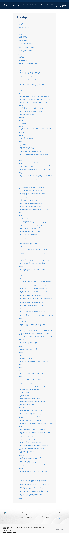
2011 (19, 475)
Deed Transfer (21, 57)
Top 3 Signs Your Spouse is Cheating (28, 366)
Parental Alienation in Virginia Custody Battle (30, 279)
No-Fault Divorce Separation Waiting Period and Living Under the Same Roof (36, 336)
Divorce (20, 34)
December (22, 82)
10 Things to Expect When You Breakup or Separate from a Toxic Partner (35, 119)
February (22, 78)
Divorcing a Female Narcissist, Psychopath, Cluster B (31, 296)
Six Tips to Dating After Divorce (27, 404)
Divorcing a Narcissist (23, 40)
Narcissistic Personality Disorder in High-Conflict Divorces (32, 187)
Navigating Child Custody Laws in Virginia (29, 79)
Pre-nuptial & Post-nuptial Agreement (26, 47)
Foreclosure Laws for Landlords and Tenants (30, 425)
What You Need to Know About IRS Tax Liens (30, 413)
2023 (20, 103)
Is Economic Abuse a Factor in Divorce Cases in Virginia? (32, 238)
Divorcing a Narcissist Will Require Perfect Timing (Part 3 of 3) (33, 305)
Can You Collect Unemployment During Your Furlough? (32, 474)
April (21, 75)
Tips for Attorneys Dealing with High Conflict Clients (31, 244)
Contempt (21, 31)
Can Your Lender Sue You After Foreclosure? (30, 436)
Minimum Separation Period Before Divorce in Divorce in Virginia (34, 324)
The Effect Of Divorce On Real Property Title (30, 348)
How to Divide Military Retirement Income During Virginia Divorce (34, 262)
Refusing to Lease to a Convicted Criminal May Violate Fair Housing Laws (36, 260)
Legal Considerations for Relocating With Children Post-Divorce (34, 88)
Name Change (22, 44)
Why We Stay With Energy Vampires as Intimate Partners (32, 139)
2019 (20, 182)
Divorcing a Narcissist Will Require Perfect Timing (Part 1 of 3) (33, 302)
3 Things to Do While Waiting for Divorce (29, 235)
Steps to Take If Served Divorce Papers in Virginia (31, 91)
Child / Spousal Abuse (23, 28)
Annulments (21, 26)
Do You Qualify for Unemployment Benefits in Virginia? (32, 490)
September (22, 87)
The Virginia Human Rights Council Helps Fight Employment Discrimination (36, 481)
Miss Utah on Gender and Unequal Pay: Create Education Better (34, 386)
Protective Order (22, 48)
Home (19, 20)
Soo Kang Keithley (22, 23)
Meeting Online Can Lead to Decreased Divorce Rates (32, 388)
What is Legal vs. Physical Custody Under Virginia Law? (32, 373)
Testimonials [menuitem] (43, 5)
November (22, 132)
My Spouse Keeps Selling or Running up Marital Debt (32, 190)
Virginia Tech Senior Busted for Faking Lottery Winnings (32, 448)
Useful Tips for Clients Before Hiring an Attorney (31, 398)
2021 (20, 125)
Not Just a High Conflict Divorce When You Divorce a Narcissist (33, 301)
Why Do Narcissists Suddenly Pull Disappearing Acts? (32, 203)
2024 (20, 93)
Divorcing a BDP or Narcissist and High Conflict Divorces (32, 325)
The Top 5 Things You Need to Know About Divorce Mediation (33, 428)
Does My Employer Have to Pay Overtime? (29, 492)
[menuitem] (4, 532)
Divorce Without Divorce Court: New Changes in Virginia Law (33, 401)
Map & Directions (45, 519)
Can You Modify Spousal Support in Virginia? (30, 76)
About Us (19, 21)
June (21, 109)
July (21, 97)
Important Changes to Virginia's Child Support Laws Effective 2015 (34, 340)
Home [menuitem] (23, 5)
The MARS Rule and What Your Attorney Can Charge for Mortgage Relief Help (37, 423)
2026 (20, 69)
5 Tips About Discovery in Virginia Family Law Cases (31, 197)
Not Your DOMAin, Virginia (26, 358)
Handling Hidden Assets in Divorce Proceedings (30, 73)
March (21, 145)
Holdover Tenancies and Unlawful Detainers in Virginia (32, 414)
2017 (20, 272)
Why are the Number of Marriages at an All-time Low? (32, 383)
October (21, 105)
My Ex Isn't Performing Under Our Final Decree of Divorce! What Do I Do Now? (37, 315)
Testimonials (20, 66)
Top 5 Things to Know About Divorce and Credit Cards (32, 483)
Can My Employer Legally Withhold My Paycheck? (31, 487)
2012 (20, 405)
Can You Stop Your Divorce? (26, 472)
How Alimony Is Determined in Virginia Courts (30, 85)
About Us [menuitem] (26, 5)
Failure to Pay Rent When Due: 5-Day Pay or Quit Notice (32, 416)
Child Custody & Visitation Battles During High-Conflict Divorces (34, 232)
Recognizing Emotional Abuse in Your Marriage (30, 231)
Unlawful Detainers (23, 64)
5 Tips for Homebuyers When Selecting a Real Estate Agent (33, 111)
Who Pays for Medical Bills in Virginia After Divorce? (31, 494)
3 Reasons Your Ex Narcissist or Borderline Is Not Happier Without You (35, 131)
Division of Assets (22, 33)
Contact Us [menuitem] (51, 5)
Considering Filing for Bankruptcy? (28, 451)
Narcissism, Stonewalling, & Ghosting (28, 202)
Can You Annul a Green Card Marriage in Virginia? (31, 148)
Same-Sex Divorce (23, 37)
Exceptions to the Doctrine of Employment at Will (31, 458)
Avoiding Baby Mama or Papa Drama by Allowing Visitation (33, 410)
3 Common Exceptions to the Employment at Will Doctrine (33, 469)
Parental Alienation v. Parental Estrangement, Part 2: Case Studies (34, 154)
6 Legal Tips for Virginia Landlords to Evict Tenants (31, 206)
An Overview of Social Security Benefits (29, 462)
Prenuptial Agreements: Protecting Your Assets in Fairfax (32, 84)
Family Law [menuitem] (31, 5)
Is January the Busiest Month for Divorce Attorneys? (31, 408)
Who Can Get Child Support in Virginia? (29, 342)
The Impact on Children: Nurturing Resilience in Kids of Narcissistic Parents (36, 99)
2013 (20, 370)
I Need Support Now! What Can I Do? (28, 309)
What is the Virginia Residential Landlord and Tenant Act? (32, 495)
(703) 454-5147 (61, 6)
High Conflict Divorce (23, 41)
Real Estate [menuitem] (36, 5)
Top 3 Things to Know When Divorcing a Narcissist (31, 312)
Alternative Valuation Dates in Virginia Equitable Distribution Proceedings (36, 162)
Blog (18, 67)
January (21, 120)
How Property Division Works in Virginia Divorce (30, 72)
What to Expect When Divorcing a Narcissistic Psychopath (33, 294)
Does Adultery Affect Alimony (27, 314)
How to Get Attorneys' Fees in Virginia (28, 497)
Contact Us (20, 498)
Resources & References (23, 51)
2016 (20, 327)
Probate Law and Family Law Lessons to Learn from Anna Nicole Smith (35, 393)
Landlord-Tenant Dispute (24, 60)
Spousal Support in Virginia (26, 461)
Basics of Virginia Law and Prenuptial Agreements (31, 389)
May (21, 70)
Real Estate (20, 54)
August (21, 90)
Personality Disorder (23, 46)
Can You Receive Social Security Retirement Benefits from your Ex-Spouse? (36, 333)
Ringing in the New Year (26, 478)
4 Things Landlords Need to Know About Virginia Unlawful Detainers (35, 209)
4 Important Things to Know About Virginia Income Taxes (33, 488)
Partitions (21, 61)
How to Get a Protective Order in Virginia (29, 349)
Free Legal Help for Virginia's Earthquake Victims (31, 442)
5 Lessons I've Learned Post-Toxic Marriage (29, 247)
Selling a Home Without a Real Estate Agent (28, 63)
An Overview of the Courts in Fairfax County (30, 466)
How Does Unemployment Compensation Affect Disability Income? (35, 484)
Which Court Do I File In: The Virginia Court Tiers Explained (33, 311)
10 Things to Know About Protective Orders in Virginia (32, 134)
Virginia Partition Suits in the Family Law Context (31, 228)
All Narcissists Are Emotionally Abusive (29, 243)
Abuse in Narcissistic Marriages (27, 114)
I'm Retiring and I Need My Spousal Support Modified (32, 295)
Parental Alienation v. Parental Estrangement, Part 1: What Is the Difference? (36, 156)
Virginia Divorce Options (26, 276)
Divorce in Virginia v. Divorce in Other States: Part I (31, 441)
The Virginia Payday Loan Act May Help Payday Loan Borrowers (34, 471)
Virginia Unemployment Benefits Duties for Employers (32, 457)
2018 (20, 240)
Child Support (21, 30)
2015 (20, 337)
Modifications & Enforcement (25, 43)
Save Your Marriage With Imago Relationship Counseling (32, 439)
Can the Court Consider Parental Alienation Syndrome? (32, 227)
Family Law (20, 24)
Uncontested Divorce (24, 39)
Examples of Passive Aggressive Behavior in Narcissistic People (34, 102)
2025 (20, 81)
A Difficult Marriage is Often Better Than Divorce (31, 419)
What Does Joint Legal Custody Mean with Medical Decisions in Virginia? (35, 225)
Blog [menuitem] (47, 5)
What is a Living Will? (25, 485)
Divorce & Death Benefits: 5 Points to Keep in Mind (31, 200)
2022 (20, 115)
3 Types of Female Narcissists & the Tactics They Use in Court (33, 222)
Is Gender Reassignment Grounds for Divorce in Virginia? (32, 353)
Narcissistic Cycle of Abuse (26, 147)
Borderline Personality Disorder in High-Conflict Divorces (32, 185)
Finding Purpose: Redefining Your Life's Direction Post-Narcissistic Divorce (36, 96)
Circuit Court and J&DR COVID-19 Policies (29, 179)
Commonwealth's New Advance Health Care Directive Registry (33, 480)
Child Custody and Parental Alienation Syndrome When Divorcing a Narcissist (37, 253)
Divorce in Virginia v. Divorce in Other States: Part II (31, 420)
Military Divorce (23, 36)
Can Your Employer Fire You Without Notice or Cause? (32, 459)
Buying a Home (22, 56)
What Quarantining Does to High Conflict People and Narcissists (34, 181)
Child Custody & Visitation (24, 27)
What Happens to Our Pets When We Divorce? (30, 316)
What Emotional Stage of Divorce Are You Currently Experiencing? (34, 491)
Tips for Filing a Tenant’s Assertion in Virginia (30, 234)
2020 (20, 157)
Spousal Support (22, 53)
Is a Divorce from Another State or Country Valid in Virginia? (33, 343)
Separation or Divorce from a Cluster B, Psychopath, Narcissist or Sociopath (36, 306)
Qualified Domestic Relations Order (26, 50)
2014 (20, 355)
